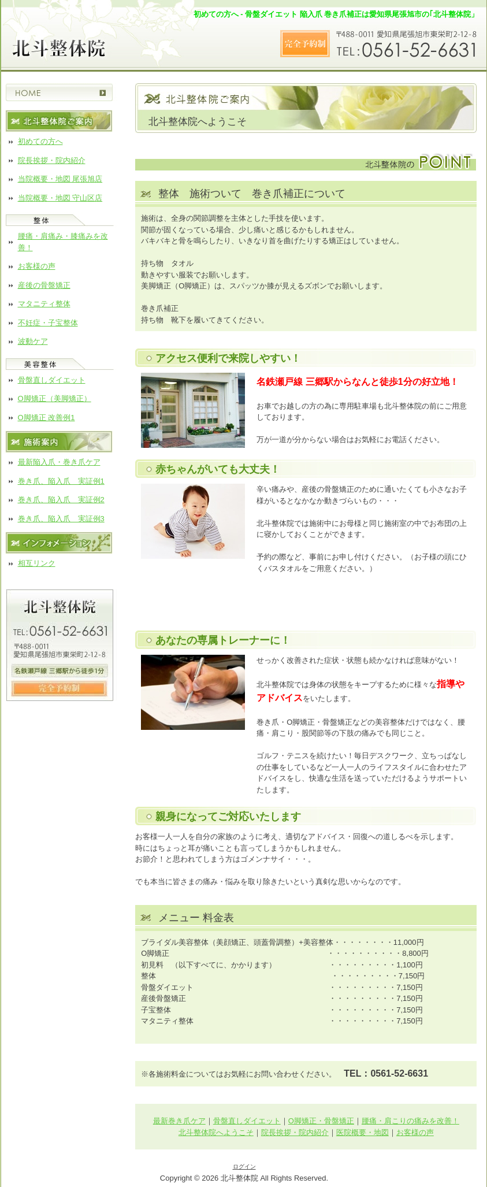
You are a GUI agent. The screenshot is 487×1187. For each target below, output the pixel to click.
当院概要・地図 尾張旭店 (60, 179)
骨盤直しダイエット (51, 380)
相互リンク (36, 563)
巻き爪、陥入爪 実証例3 (61, 518)
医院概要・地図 (362, 1132)
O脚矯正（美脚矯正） (54, 398)
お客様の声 (36, 266)
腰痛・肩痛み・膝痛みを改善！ (63, 242)
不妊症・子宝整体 (48, 322)
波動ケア (33, 341)
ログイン (244, 1166)
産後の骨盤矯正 (44, 285)
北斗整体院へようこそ (216, 1132)
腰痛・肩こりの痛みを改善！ (410, 1120)
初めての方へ (40, 141)
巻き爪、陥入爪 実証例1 (61, 481)
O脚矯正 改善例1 (46, 417)
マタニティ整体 (44, 303)
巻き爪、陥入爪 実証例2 (61, 499)
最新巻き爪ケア (179, 1120)
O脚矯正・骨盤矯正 (321, 1120)
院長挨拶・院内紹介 (51, 160)
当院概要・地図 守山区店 (60, 198)
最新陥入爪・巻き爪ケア (59, 462)
